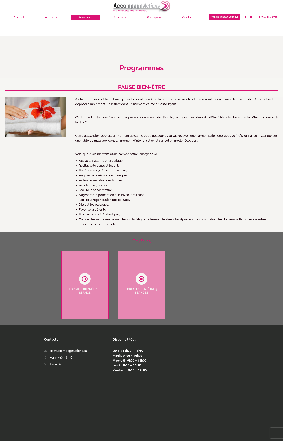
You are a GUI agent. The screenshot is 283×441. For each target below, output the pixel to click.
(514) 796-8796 (267, 17)
